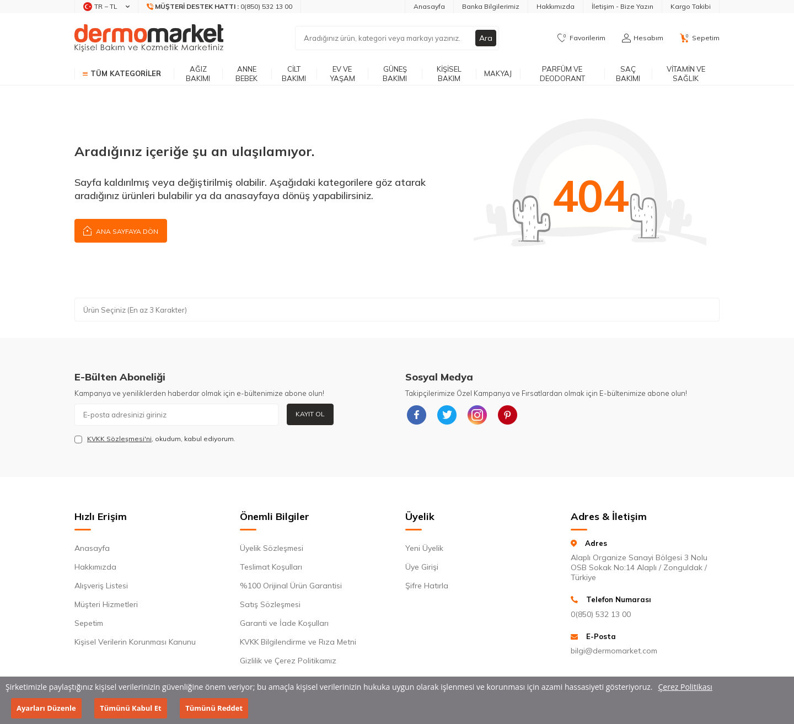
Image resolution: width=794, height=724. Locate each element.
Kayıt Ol (310, 414)
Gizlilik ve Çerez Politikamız (288, 661)
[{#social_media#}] (416, 415)
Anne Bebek (246, 74)
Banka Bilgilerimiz (490, 6)
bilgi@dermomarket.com (614, 651)
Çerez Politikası (685, 687)
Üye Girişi (421, 567)
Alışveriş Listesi (101, 586)
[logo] (148, 38)
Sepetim (88, 623)
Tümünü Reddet (214, 708)
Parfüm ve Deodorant (562, 74)
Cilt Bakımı (294, 74)
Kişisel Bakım (449, 74)
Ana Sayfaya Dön (120, 230)
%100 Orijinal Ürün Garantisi (291, 586)
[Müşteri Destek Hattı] (219, 6)
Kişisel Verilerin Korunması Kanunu (135, 642)
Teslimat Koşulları (271, 567)
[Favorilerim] (581, 38)
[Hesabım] (642, 38)
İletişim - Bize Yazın (622, 6)
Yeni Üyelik (424, 548)
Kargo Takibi (690, 6)
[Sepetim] (700, 38)
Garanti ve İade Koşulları (284, 623)
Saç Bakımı (628, 74)
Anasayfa (429, 6)
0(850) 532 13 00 (601, 614)
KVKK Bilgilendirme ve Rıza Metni (298, 642)
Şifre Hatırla (426, 586)
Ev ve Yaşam (342, 74)
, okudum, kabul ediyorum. (154, 439)
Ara (485, 38)
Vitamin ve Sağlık (686, 74)
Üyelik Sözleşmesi (271, 548)
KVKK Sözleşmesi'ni (119, 439)
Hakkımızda (556, 6)
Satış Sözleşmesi (270, 604)
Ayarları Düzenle (46, 708)
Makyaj (498, 73)
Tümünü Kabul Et (130, 708)
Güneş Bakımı (395, 74)
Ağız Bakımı (198, 74)
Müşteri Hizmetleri (106, 604)
